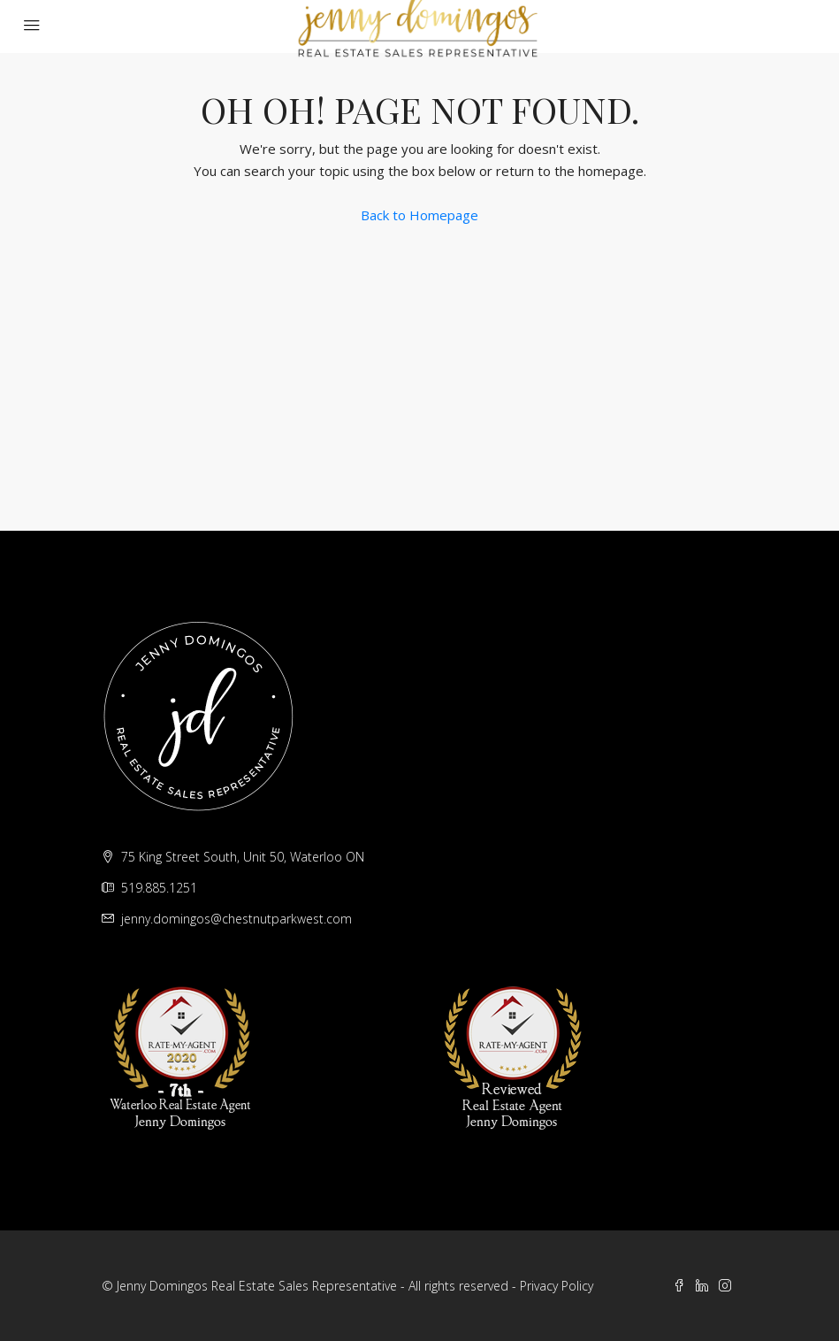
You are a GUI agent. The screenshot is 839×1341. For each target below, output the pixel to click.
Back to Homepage (419, 215)
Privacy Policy (556, 1285)
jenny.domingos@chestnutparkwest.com (236, 918)
